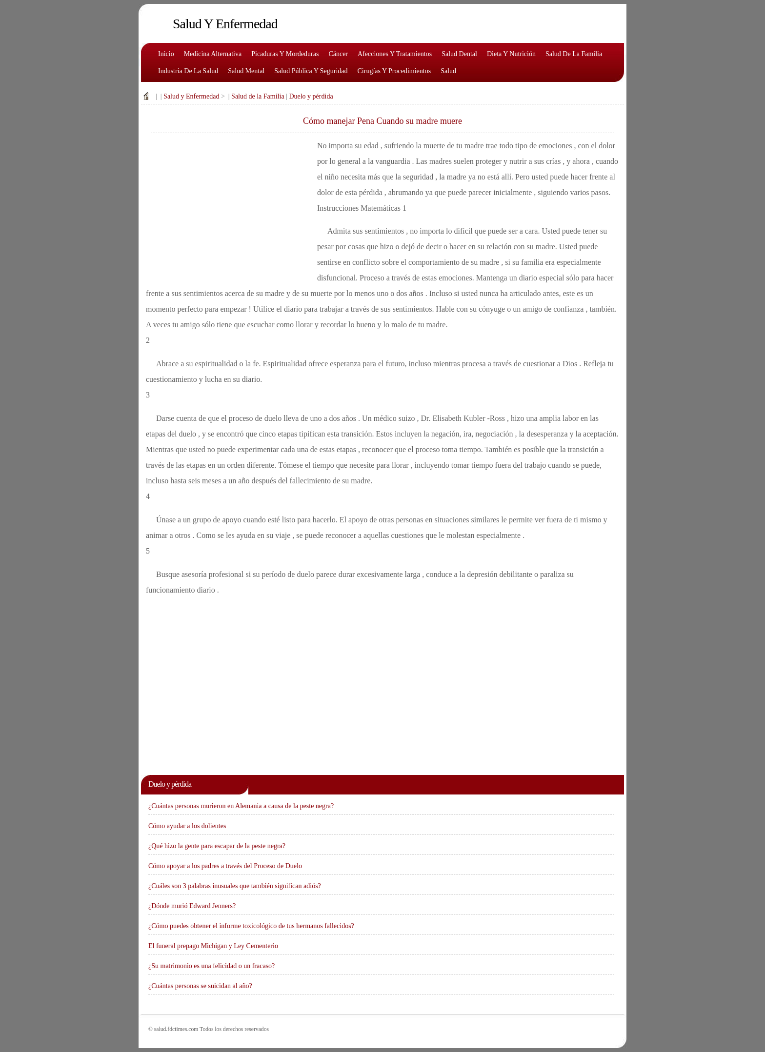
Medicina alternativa (213, 54)
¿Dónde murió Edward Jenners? (192, 906)
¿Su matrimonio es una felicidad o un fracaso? (211, 966)
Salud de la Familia (257, 96)
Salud (448, 71)
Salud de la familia (573, 54)
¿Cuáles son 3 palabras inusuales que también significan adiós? (234, 886)
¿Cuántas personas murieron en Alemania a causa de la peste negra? (241, 806)
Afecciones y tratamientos (395, 54)
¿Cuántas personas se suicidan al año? (200, 986)
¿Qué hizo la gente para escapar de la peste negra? (216, 846)
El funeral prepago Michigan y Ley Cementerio (213, 946)
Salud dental (459, 54)
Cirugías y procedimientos (394, 71)
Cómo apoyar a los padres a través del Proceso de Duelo (225, 866)
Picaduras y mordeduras (285, 54)
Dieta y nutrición (511, 54)
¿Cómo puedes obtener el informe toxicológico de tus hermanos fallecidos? (251, 926)
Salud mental (246, 71)
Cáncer (338, 54)
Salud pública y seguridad (310, 71)
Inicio (166, 54)
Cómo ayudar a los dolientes (187, 826)
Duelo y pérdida (311, 96)
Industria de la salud (188, 71)
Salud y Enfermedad (191, 96)
